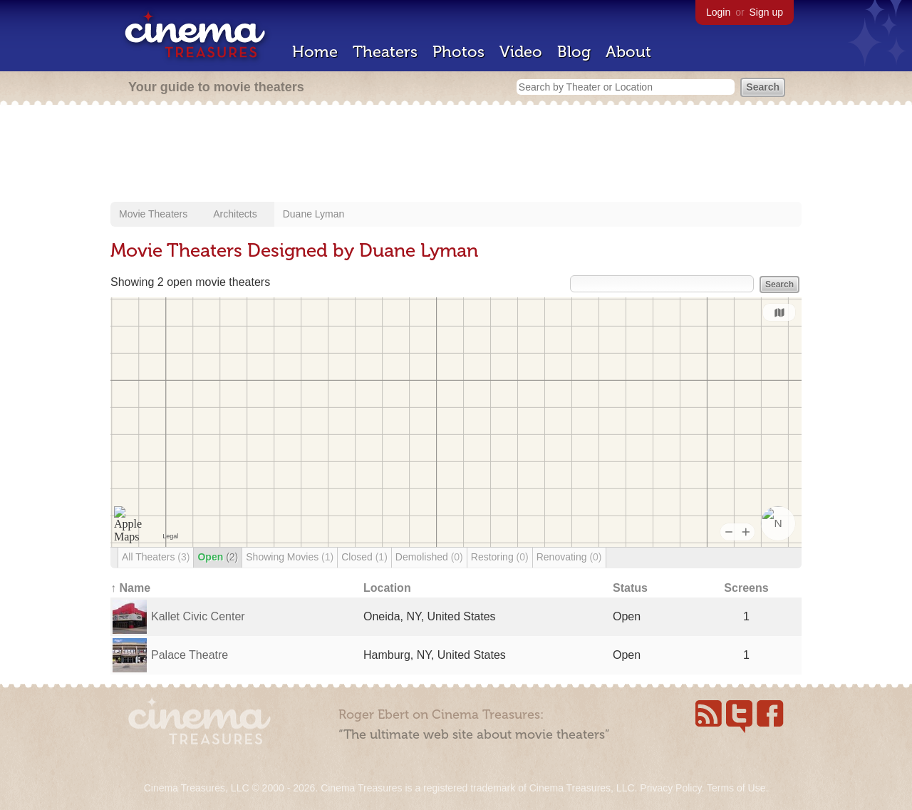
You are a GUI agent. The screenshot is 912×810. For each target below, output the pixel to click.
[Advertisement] (456, 155)
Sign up (766, 12)
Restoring (500, 557)
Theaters (385, 51)
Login (718, 12)
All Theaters (156, 557)
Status (630, 588)
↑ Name (130, 588)
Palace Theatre (189, 655)
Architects (234, 214)
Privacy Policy (670, 788)
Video (520, 51)
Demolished (429, 557)
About (628, 51)
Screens (746, 588)
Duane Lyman (314, 214)
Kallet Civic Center (198, 616)
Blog (574, 51)
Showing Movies (289, 557)
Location (387, 588)
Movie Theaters (153, 214)
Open (217, 557)
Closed (364, 557)
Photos (458, 51)
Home (315, 51)
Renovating (569, 557)
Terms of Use (736, 788)
